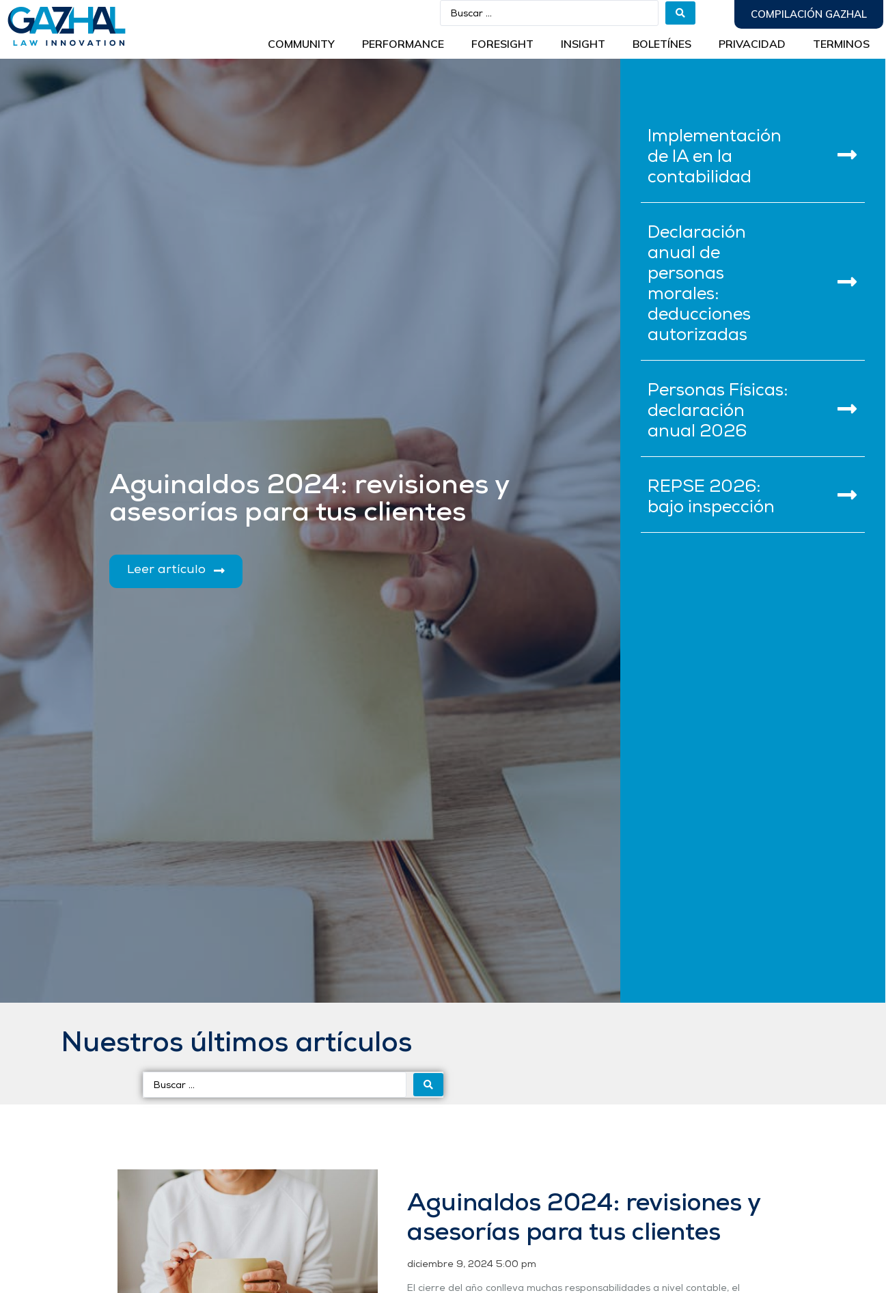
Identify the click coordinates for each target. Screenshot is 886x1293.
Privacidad (752, 44)
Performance (403, 44)
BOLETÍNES (662, 44)
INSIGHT (583, 44)
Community (301, 44)
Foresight (502, 44)
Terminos (841, 44)
